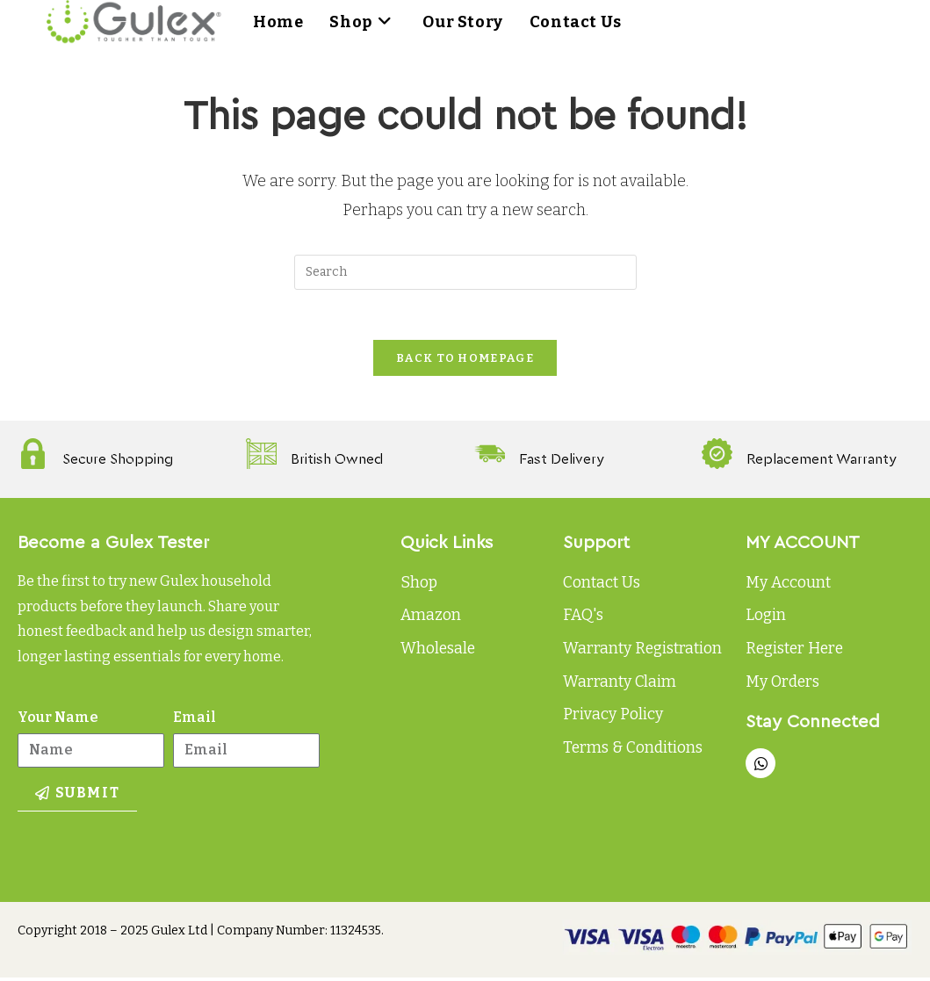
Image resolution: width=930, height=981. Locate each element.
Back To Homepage (465, 361)
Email (194, 720)
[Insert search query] (465, 272)
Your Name (58, 720)
